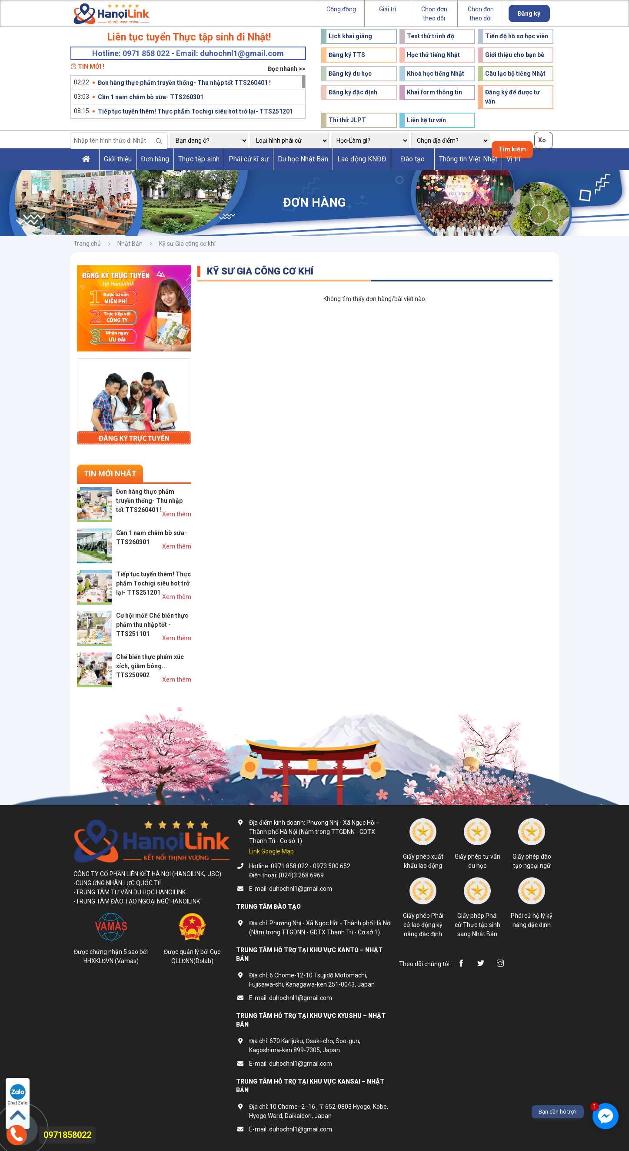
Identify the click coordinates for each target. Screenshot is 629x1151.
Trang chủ (87, 243)
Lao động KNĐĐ (361, 159)
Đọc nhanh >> (287, 68)
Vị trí (513, 159)
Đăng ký (529, 13)
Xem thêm (176, 514)
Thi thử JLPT (347, 120)
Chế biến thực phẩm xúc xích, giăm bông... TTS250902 (150, 666)
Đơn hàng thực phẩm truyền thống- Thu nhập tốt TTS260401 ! (184, 82)
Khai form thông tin (434, 92)
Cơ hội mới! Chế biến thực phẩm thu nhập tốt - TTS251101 (152, 624)
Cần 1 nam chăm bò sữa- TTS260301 (150, 97)
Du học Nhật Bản (303, 159)
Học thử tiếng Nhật (433, 54)
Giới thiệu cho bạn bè (514, 54)
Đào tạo (413, 159)
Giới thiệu (118, 159)
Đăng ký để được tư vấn (512, 97)
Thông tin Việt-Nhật (468, 159)
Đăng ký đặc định (353, 92)
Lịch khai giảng (350, 36)
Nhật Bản (130, 243)
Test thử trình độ (430, 36)
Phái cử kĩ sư (249, 159)
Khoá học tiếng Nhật (435, 73)
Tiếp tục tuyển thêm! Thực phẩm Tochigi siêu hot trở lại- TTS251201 (195, 111)
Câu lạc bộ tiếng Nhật (515, 73)
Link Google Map (271, 851)
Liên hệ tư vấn (426, 120)
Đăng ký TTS (347, 54)
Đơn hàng (155, 159)
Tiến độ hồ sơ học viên (516, 36)
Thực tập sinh (199, 159)
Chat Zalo (17, 1094)
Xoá (542, 143)
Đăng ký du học (350, 73)
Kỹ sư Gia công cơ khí (187, 243)
